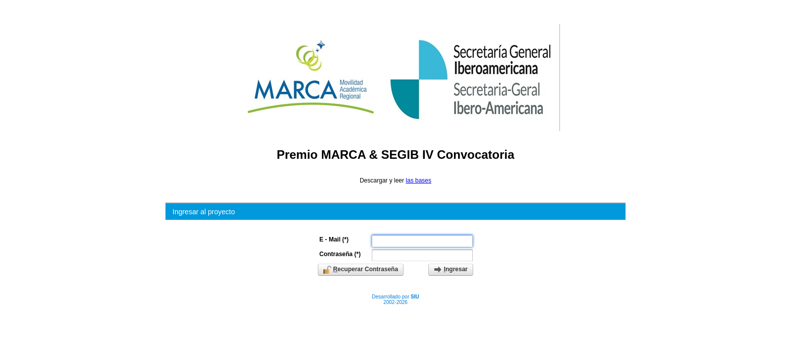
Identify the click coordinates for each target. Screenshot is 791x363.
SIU (415, 296)
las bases (418, 180)
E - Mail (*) (334, 239)
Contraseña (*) (340, 254)
